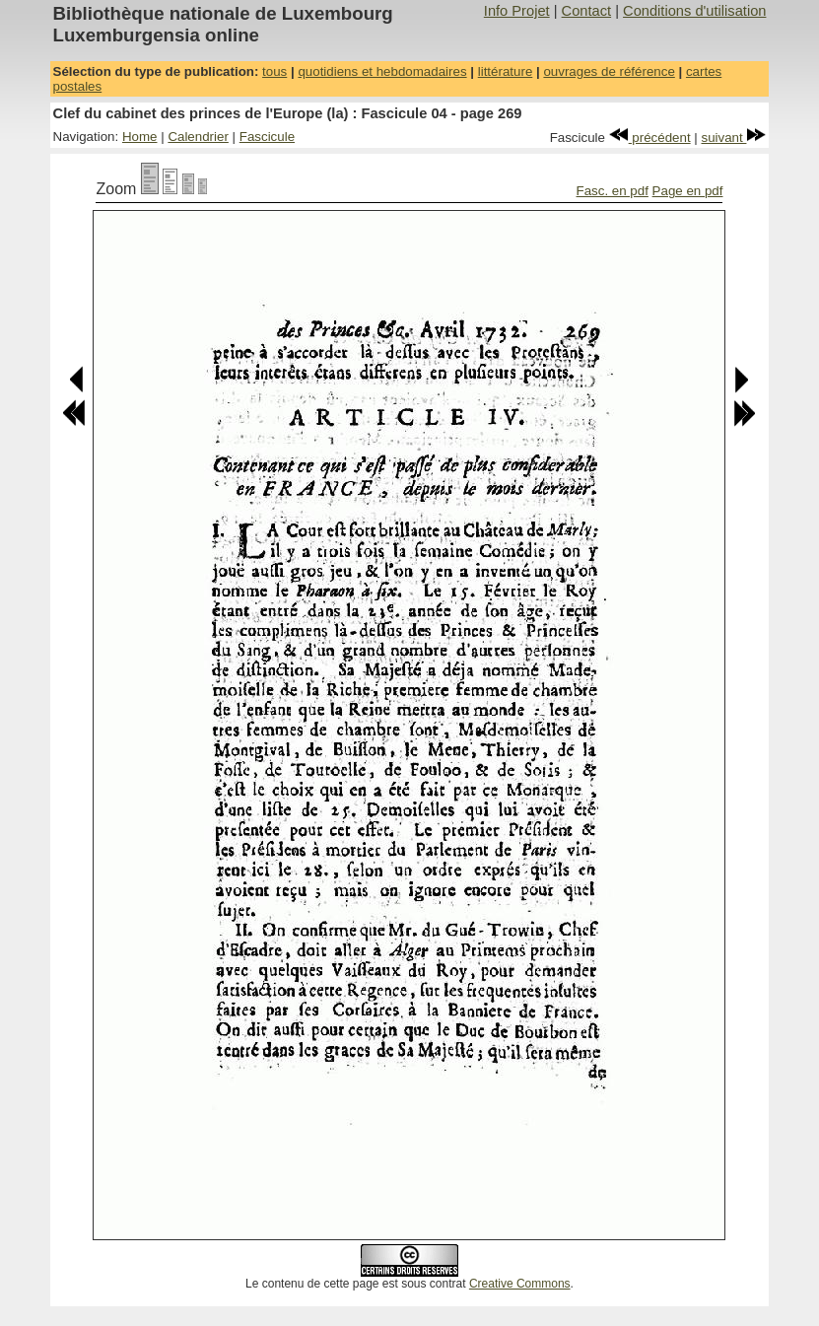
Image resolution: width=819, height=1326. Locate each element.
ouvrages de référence (608, 71)
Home (140, 136)
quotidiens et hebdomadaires (382, 71)
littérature (505, 71)
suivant (734, 137)
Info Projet (517, 11)
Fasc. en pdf (612, 190)
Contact (587, 11)
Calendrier (198, 136)
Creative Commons (520, 1284)
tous (274, 71)
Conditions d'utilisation (694, 11)
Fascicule (267, 136)
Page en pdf (687, 190)
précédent (650, 137)
